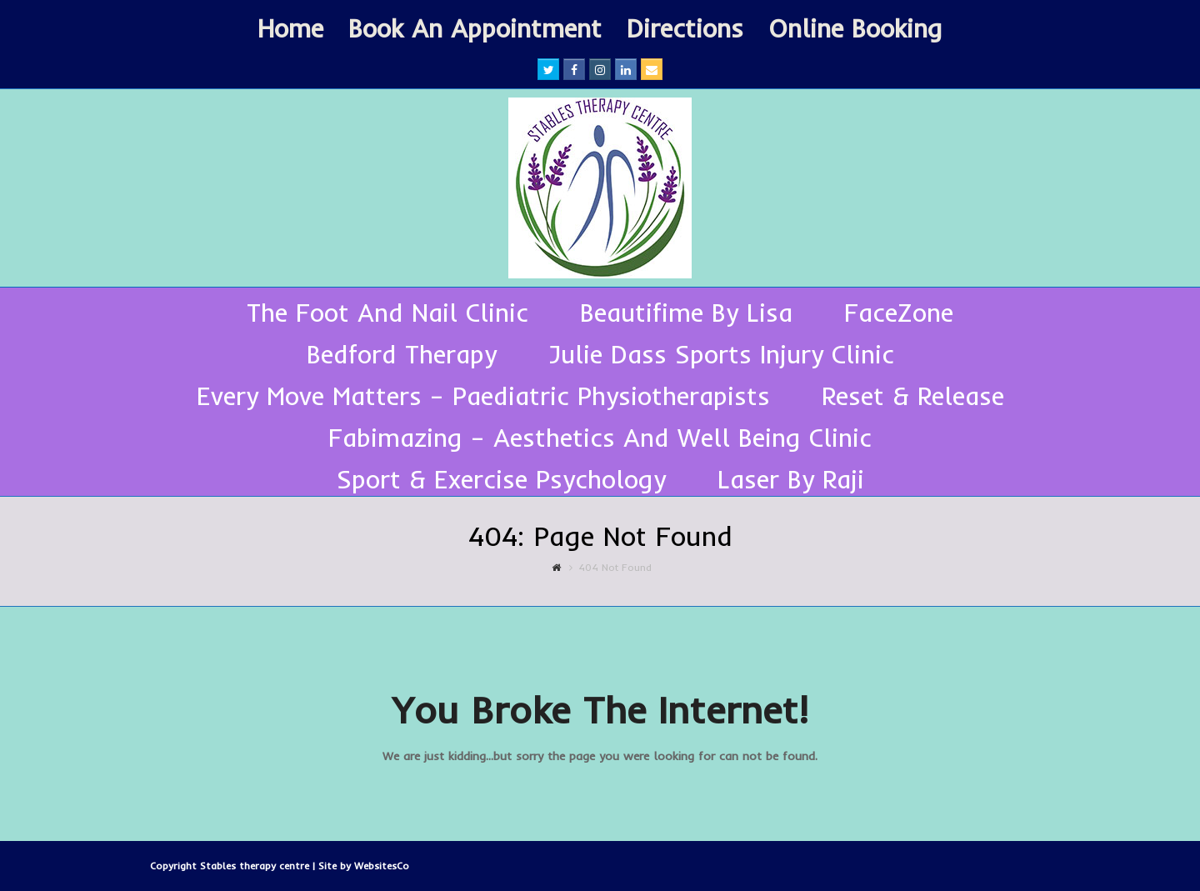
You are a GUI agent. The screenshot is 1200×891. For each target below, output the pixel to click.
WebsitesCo (381, 865)
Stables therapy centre (256, 865)
